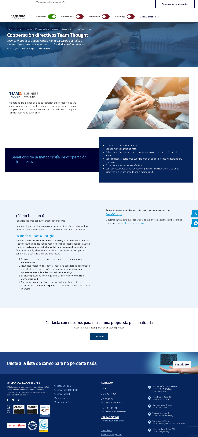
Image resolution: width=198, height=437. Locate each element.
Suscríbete (182, 364)
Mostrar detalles (148, 38)
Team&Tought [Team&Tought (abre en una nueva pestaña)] (114, 214)
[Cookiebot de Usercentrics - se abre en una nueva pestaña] (18, 38)
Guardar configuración (175, 16)
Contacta (99, 336)
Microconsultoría (62, 398)
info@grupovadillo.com (112, 420)
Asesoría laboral (62, 394)
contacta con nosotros (132, 223)
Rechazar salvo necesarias (175, 25)
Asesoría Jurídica (62, 386)
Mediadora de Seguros (65, 402)
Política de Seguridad (111, 434)
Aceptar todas (175, 7)
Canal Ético (106, 430)
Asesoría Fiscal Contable (66, 390)
